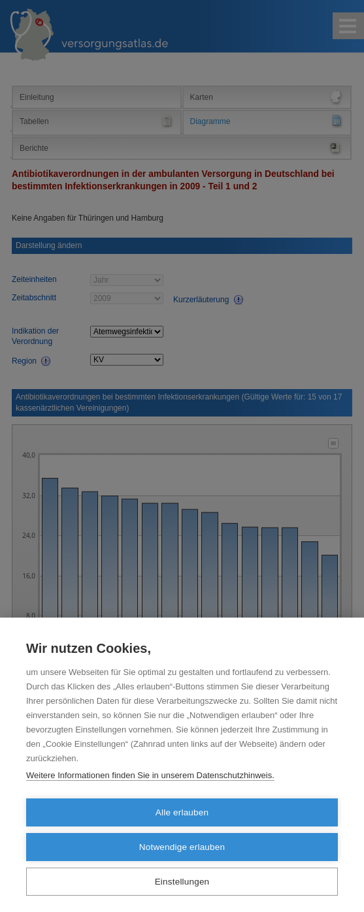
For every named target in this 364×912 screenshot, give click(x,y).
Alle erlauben (182, 812)
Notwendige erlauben (182, 847)
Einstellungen (182, 882)
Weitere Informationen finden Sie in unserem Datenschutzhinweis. (150, 775)
